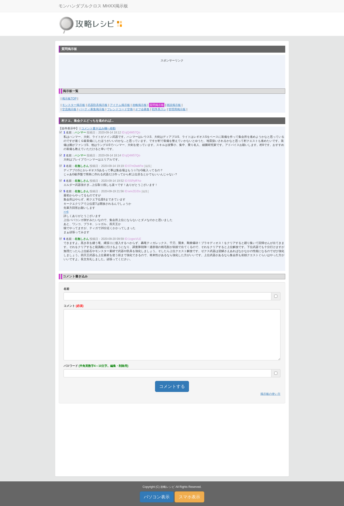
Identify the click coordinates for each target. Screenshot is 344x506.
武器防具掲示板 (97, 105)
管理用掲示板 (177, 109)
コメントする (172, 386)
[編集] (148, 166)
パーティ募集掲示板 (92, 109)
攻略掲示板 (139, 105)
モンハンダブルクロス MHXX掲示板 (93, 6)
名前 (66, 289)
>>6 (66, 212)
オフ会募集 (142, 109)
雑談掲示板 (174, 105)
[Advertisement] (172, 73)
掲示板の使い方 (270, 394)
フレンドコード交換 (120, 109)
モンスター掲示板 (73, 105)
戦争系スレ (159, 109)
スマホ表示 (189, 497)
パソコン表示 (157, 497)
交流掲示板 (69, 109)
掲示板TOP (69, 98)
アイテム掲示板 (120, 105)
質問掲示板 (157, 105)
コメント (73, 306)
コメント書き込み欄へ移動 (98, 128)
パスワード (96, 366)
